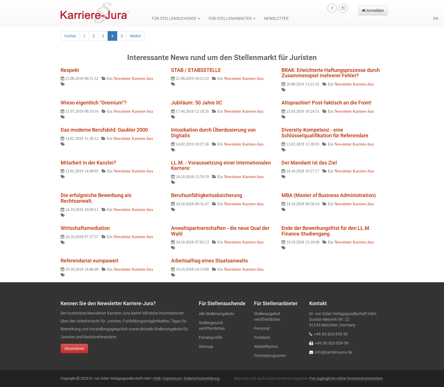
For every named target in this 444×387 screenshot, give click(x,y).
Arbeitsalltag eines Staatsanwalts (209, 261)
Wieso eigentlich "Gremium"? (94, 103)
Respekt (70, 70)
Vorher (70, 36)
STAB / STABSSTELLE (196, 70)
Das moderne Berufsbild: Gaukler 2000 (104, 130)
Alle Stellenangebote (216, 313)
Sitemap (206, 346)
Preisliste (262, 337)
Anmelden (373, 10)
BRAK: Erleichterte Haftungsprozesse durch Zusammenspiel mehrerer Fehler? (330, 73)
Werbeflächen (266, 346)
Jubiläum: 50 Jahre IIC (196, 103)
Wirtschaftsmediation (85, 228)
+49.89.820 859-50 (331, 334)
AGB (157, 378)
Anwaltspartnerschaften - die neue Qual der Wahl (220, 231)
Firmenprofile (210, 337)
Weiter (135, 36)
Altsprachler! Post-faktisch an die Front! (326, 103)
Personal (262, 328)
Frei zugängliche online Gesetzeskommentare (346, 378)
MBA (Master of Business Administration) (328, 195)
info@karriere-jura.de (333, 352)
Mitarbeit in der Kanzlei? (88, 163)
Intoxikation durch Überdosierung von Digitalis (213, 132)
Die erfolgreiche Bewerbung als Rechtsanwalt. (96, 198)
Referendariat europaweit (89, 261)
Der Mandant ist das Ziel (309, 163)
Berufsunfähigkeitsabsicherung (206, 195)
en (435, 18)
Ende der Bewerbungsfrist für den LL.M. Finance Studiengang (326, 231)
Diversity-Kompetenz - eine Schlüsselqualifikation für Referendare (324, 132)
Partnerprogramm (270, 355)
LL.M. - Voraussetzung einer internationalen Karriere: (221, 165)
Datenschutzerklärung (201, 378)
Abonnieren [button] (74, 348)
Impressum (172, 378)
